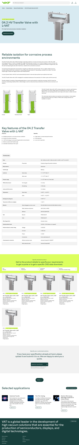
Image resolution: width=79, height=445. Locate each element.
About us (24, 436)
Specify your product (8, 33)
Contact (39, 379)
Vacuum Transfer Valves (18, 8)
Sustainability (4, 441)
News (24, 438)
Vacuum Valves (9, 8)
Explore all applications (71, 388)
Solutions (4, 438)
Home (3, 8)
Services (3, 439)
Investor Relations (26, 439)
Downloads (4, 443)
